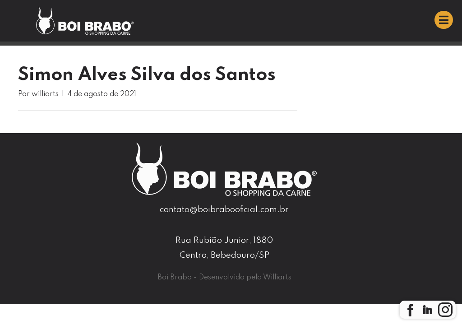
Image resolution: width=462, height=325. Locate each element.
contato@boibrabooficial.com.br (224, 209)
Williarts (277, 277)
